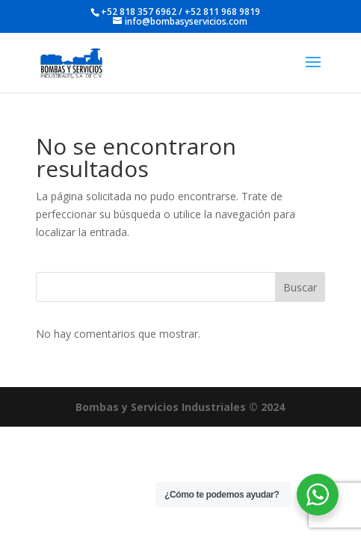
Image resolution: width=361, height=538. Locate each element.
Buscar (300, 287)
